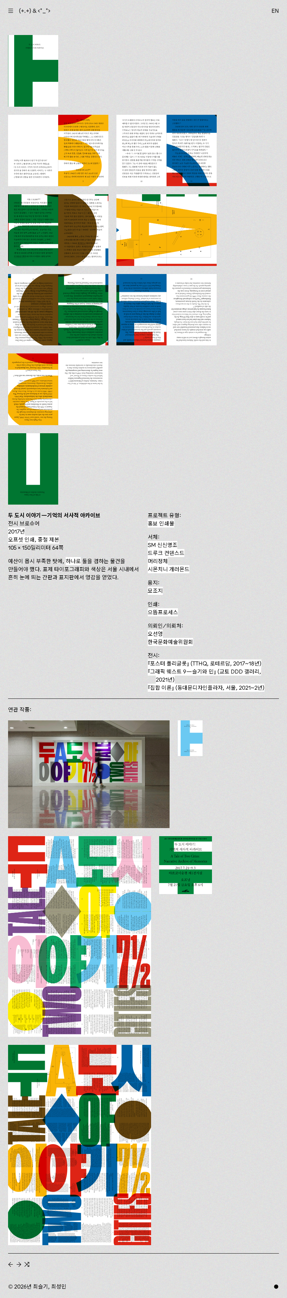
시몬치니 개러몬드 (168, 569)
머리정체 (158, 561)
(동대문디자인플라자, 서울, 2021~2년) (206, 687)
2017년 (16, 531)
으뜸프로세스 (163, 612)
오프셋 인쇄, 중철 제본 (33, 539)
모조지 (155, 590)
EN (275, 10)
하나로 (73, 561)
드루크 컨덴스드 (166, 553)
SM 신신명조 (162, 545)
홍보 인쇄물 (161, 523)
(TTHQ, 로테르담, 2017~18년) (204, 663)
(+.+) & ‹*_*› (34, 10)
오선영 (155, 633)
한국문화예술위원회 (170, 642)
